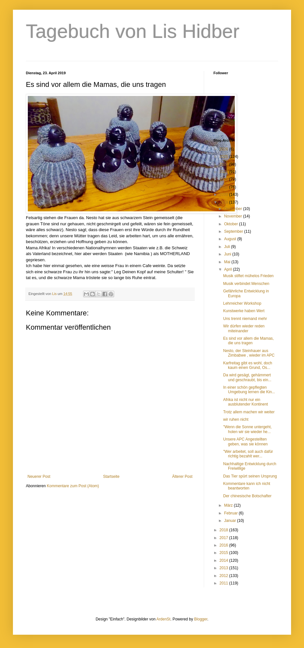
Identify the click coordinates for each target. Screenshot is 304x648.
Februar (231, 513)
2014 (224, 560)
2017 (224, 538)
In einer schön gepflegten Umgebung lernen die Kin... (249, 389)
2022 (224, 179)
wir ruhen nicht (235, 419)
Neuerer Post (38, 476)
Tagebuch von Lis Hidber (132, 31)
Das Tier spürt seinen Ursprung (250, 476)
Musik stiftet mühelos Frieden (248, 276)
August (230, 239)
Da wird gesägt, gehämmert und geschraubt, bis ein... (247, 377)
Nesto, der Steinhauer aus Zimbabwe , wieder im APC (249, 353)
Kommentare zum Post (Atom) (73, 486)
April (228, 269)
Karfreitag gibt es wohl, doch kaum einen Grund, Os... (247, 365)
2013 (224, 568)
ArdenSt (163, 619)
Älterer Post (182, 476)
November (233, 216)
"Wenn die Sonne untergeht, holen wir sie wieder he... (247, 429)
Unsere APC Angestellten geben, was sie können (245, 441)
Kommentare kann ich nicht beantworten (246, 485)
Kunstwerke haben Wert (244, 311)
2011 (224, 583)
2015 (224, 552)
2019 (224, 202)
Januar (230, 520)
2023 (224, 172)
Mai (228, 262)
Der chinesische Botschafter (247, 496)
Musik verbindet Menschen (246, 283)
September (234, 231)
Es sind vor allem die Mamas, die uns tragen (248, 340)
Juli (227, 246)
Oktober (231, 224)
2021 (224, 187)
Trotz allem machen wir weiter (249, 412)
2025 (224, 156)
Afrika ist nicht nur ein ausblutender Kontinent (245, 401)
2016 (224, 545)
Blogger (200, 619)
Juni (228, 254)
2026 (224, 149)
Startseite (111, 476)
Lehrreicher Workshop (242, 303)
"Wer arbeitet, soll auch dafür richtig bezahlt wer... (248, 453)
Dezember (233, 208)
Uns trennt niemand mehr (245, 318)
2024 (224, 164)
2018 (224, 530)
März (229, 505)
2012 (224, 575)
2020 (224, 194)
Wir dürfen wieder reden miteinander (244, 328)
